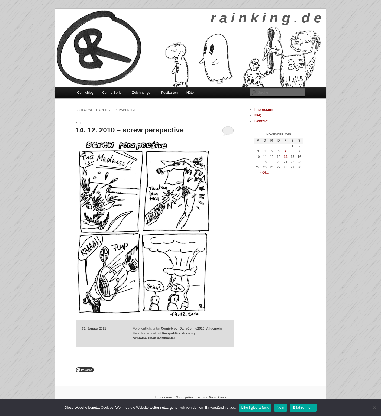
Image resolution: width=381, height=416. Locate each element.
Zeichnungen (142, 92)
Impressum (263, 110)
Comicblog (85, 92)
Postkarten (169, 92)
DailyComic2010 (191, 328)
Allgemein (214, 328)
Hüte (190, 92)
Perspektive (171, 333)
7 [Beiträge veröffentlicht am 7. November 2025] (285, 151)
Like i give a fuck (255, 407)
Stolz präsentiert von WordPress (201, 397)
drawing (188, 333)
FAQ (258, 115)
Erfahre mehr (303, 407)
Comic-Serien (113, 92)
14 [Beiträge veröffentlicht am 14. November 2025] (285, 157)
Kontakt (260, 121)
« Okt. (264, 172)
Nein (280, 407)
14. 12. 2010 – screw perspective (130, 130)
